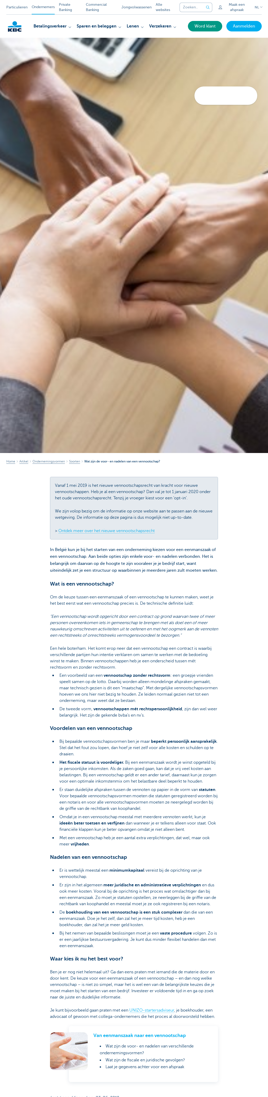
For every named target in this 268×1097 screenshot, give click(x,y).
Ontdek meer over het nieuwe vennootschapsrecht (106, 530)
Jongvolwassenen (136, 7)
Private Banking (65, 7)
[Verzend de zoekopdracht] (208, 7)
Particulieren (16, 7)
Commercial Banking (96, 7)
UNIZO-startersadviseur (151, 1010)
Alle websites (163, 7)
